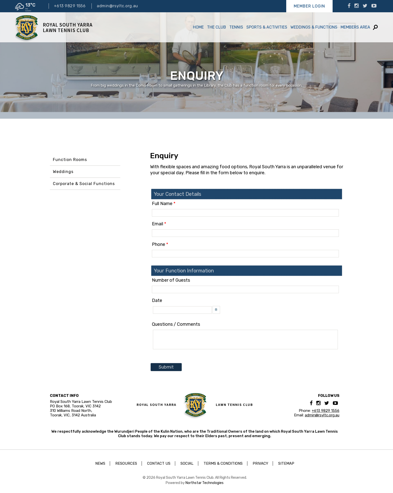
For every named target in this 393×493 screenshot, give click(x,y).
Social (186, 463)
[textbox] (245, 213)
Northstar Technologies (204, 483)
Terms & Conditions (223, 463)
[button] (216, 310)
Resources (126, 463)
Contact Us (158, 463)
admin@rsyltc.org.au (117, 6)
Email (159, 224)
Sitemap (286, 463)
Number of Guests (171, 280)
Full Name (163, 203)
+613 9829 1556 (69, 6)
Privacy (260, 463)
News (100, 463)
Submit (166, 367)
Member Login (309, 6)
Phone (160, 244)
